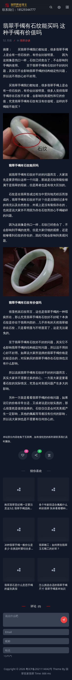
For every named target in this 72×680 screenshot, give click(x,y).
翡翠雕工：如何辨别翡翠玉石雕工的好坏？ (53, 546)
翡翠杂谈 (25, 40)
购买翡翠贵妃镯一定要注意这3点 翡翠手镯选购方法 (18, 506)
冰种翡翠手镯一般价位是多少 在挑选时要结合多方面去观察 (18, 546)
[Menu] (67, 7)
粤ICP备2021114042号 (39, 669)
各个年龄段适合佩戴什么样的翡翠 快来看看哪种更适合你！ (53, 506)
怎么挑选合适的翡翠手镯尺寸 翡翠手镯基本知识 (53, 586)
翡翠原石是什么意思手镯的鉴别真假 (18, 586)
